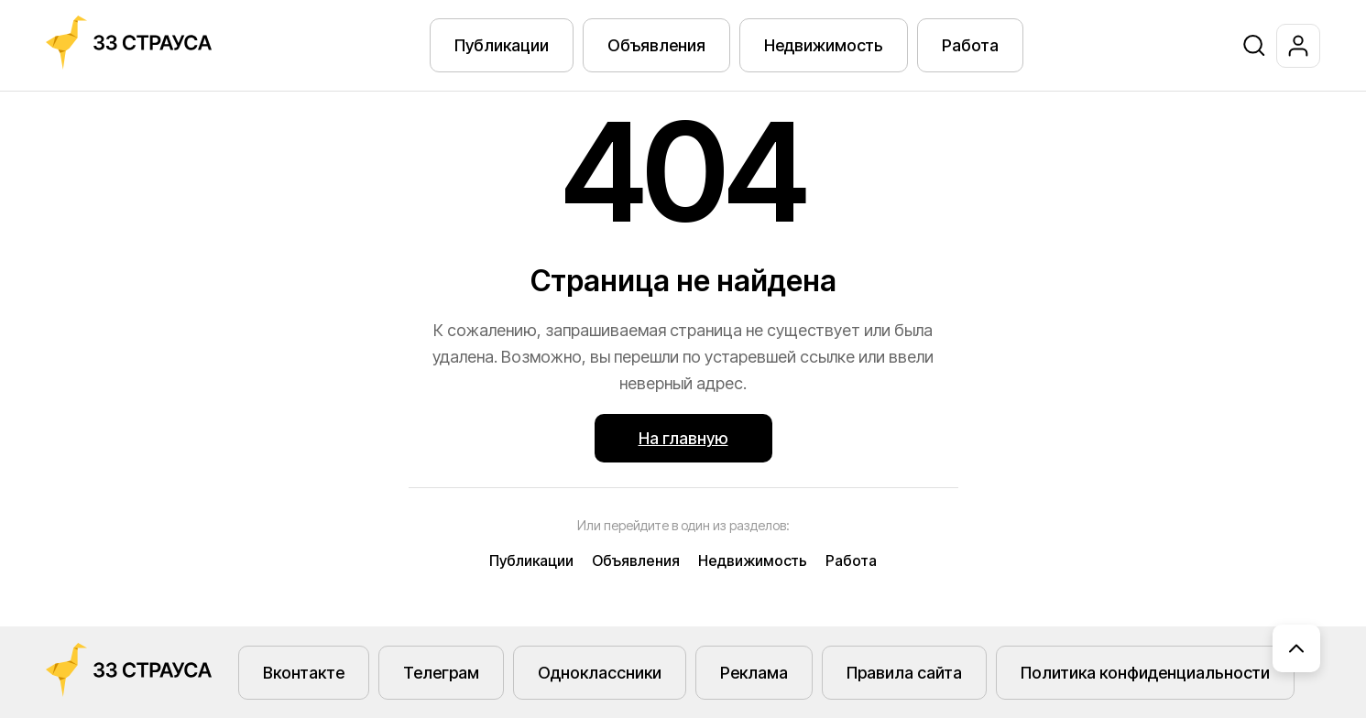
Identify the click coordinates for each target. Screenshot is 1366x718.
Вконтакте (303, 672)
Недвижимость (823, 45)
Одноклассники (599, 672)
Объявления (656, 45)
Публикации (501, 45)
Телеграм (441, 672)
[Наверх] (1296, 648)
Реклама (754, 672)
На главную (683, 438)
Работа (970, 45)
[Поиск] (1254, 46)
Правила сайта (904, 672)
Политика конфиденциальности (1145, 672)
